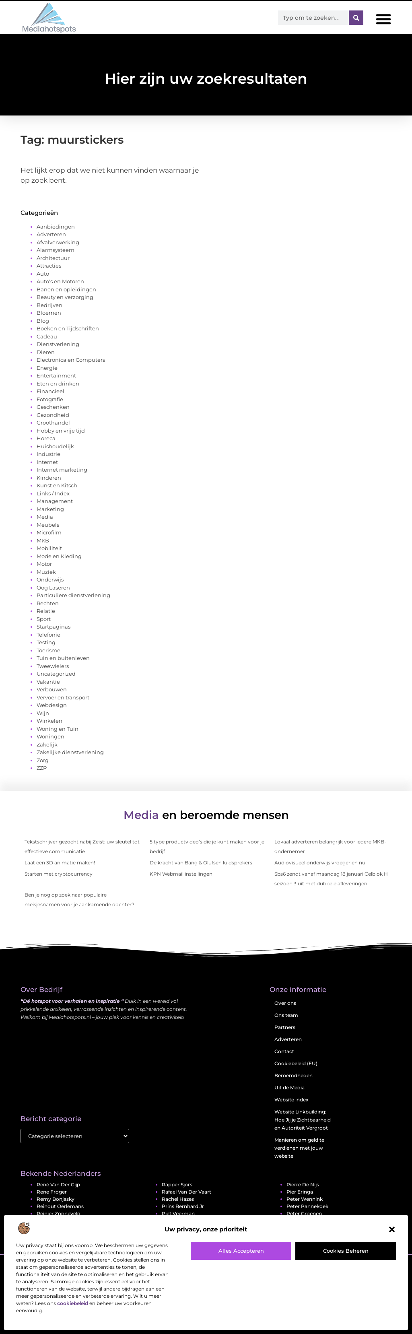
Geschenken (53, 407)
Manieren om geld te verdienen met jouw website (299, 1148)
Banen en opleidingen (66, 289)
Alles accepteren (241, 1250)
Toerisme (48, 650)
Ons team (286, 1015)
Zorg (43, 760)
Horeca (46, 438)
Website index (291, 1100)
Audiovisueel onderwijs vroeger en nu (319, 863)
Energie (47, 368)
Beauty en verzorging (65, 297)
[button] (392, 1229)
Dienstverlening (58, 344)
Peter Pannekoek (307, 1206)
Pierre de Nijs (302, 1184)
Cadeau (47, 336)
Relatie (46, 611)
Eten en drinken (58, 383)
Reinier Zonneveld (58, 1213)
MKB (43, 540)
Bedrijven (49, 305)
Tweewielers (53, 666)
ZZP (42, 768)
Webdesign (52, 705)
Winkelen (49, 721)
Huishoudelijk (55, 446)
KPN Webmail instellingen (181, 874)
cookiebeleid (72, 1303)
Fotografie (50, 399)
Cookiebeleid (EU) (295, 1063)
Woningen (50, 736)
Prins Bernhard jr (183, 1206)
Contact (284, 1051)
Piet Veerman (178, 1213)
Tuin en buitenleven (63, 658)
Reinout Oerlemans (60, 1206)
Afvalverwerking (58, 242)
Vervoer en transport (63, 697)
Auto (43, 273)
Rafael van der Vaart (186, 1192)
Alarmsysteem (55, 250)
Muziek (46, 572)
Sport (44, 619)
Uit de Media (289, 1088)
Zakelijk (47, 744)
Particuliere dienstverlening (73, 595)
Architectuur (53, 258)
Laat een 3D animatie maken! (60, 863)
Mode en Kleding (59, 556)
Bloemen (49, 312)
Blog (43, 321)
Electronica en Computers (71, 360)
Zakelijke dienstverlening (70, 752)
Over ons (285, 1003)
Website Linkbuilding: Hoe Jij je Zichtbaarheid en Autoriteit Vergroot (302, 1120)
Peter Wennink (304, 1199)
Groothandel (53, 422)
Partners (284, 1027)
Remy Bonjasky (55, 1199)
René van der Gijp (58, 1184)
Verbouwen (52, 689)
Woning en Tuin (57, 729)
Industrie (48, 454)
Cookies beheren (346, 1250)
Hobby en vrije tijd (61, 430)
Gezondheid (53, 415)
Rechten (48, 603)
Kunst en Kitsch (57, 485)
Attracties (49, 265)
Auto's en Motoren (60, 281)
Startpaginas (53, 626)
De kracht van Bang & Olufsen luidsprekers (201, 863)
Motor (44, 564)
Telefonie (48, 634)
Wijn (43, 713)
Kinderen (49, 477)
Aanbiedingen (56, 226)
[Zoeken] (356, 17)
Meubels (48, 525)
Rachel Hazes (178, 1199)
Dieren (46, 352)
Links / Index (53, 493)
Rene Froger (52, 1192)
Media (45, 516)
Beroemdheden (293, 1075)
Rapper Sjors (177, 1184)
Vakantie (48, 681)
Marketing (50, 509)
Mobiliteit (49, 548)
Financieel (50, 391)
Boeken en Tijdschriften (68, 328)
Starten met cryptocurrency (59, 874)
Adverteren (51, 234)
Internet (47, 462)
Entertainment (56, 375)
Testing (46, 642)
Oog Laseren (53, 587)
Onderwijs (50, 579)
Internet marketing (62, 469)
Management (55, 501)
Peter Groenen (304, 1213)
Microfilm (49, 532)
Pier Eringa (299, 1192)
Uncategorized (56, 673)
